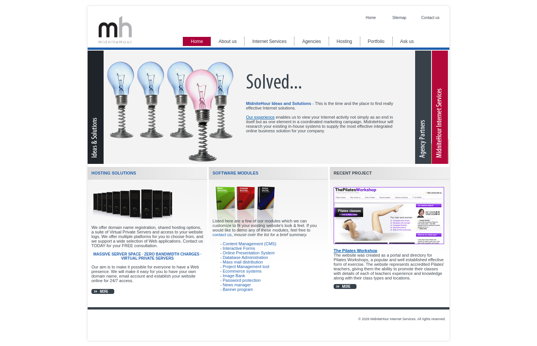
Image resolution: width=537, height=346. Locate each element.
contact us (222, 234)
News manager (237, 285)
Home (371, 18)
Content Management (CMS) (249, 243)
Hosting (344, 41)
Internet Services (269, 41)
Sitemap (399, 18)
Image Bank (234, 275)
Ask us (407, 41)
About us (228, 41)
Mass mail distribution (243, 262)
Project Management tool (246, 266)
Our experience (260, 117)
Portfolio (376, 41)
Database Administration (245, 257)
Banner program (238, 289)
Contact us (430, 18)
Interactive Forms (239, 248)
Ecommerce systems (242, 271)
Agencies (311, 41)
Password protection (242, 280)
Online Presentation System (249, 253)
